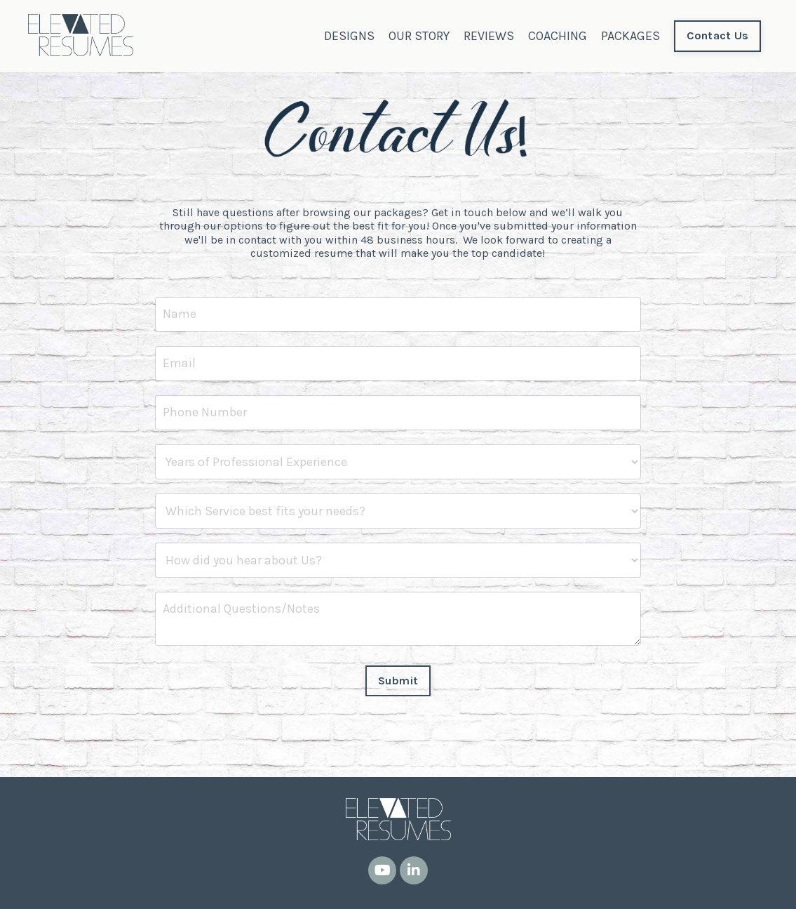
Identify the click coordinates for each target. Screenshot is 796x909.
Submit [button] (398, 680)
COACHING (557, 36)
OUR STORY (419, 36)
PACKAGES (630, 36)
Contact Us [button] (718, 35)
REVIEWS (489, 36)
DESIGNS (349, 36)
